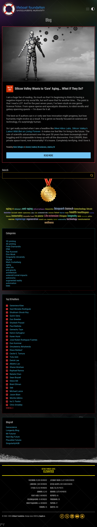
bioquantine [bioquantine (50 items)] (49, 209)
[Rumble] (82, 516)
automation (11, 283)
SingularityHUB (12, 443)
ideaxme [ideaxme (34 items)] (8, 216)
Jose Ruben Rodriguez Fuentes (23, 340)
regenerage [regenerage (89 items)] (20, 219)
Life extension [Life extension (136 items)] (51, 216)
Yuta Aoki (14, 357)
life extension (42, 147)
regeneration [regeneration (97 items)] (32, 219)
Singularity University (15, 257)
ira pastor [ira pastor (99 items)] (39, 216)
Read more (48, 155)
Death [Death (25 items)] (36, 213)
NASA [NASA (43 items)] (79, 216)
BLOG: (52, 488)
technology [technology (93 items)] (72, 219)
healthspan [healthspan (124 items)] (83, 212)
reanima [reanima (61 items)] (11, 219)
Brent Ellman (15, 384)
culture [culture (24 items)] (32, 213)
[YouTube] (77, 516)
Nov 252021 (10, 88)
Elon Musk (10, 254)
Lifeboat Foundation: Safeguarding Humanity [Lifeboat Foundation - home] (42, 9)
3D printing (11, 241)
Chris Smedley (16, 405)
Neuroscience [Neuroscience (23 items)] (84, 216)
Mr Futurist (11, 433)
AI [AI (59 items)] (13, 209)
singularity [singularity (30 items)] (50, 219)
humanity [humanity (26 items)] (91, 213)
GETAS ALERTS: (55, 484)
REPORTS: (53, 495)
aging (8, 265)
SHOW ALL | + (10, 408)
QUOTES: (53, 507)
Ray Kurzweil (11, 252)
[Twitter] (67, 516)
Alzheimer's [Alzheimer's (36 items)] (17, 209)
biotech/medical (31, 147)
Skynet (9, 259)
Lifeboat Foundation (18, 516)
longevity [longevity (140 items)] (72, 216)
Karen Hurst (15, 336)
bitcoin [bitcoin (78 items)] (89, 209)
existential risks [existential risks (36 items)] (43, 213)
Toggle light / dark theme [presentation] (92, 9)
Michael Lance (16, 391)
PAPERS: (53, 503)
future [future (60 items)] (56, 213)
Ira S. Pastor (15, 401)
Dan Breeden (15, 319)
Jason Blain (15, 394)
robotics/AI (51, 147)
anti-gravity (11, 270)
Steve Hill (14, 381)
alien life (10, 267)
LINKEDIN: (33, 484)
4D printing (11, 244)
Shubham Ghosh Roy (19, 312)
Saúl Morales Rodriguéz (20, 309)
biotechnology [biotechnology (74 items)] (80, 209)
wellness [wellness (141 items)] (49, 222)
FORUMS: (42, 507)
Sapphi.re (42, 516)
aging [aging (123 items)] (9, 208)
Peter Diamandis (13, 246)
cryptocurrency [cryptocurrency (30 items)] (27, 213)
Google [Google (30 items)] (67, 213)
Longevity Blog (12, 430)
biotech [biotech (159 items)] (69, 208)
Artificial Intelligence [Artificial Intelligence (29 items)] (39, 209)
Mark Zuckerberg (13, 262)
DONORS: (40, 492)
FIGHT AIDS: (35, 495)
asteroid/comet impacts (16, 275)
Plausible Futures (13, 440)
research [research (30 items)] (41, 219)
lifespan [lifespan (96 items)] (63, 216)
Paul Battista (15, 326)
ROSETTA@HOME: (32, 503)
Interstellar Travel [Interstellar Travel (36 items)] (28, 216)
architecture (11, 272)
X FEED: (33, 488)
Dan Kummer (15, 343)
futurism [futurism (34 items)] (62, 213)
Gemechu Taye (16, 329)
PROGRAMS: (54, 499)
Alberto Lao (15, 364)
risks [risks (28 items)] (45, 219)
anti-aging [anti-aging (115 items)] (27, 208)
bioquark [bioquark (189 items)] (59, 209)
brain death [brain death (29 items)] (14, 213)
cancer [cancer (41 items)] (20, 213)
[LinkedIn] (72, 516)
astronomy (11, 278)
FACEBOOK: (32, 480)
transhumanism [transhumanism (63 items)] (84, 219)
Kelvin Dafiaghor (18, 147)
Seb (11, 388)
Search (92, 175)
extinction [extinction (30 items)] (51, 213)
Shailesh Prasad (17, 323)
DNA (8, 249)
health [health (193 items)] (73, 212)
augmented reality (14, 280)
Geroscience (11, 427)
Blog (48, 20)
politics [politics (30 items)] (90, 216)
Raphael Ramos (17, 370)
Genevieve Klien (17, 305)
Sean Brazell (15, 377)
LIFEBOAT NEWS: (55, 480)
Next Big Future (13, 437)
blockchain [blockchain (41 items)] (7, 213)
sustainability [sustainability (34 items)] (62, 220)
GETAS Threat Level (48, 470)
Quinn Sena (15, 316)
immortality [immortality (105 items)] (17, 216)
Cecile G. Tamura (17, 353)
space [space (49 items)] (55, 219)
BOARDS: (53, 492)
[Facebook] (62, 516)
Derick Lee (14, 360)
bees (8, 286)
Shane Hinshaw (17, 367)
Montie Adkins (16, 398)
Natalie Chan (15, 374)
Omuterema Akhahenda (20, 346)
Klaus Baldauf (16, 350)
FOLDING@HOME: (33, 499)
